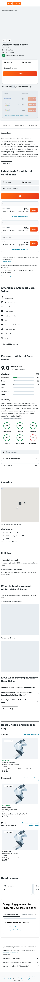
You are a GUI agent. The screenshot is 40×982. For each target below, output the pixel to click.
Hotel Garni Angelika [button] (9, 762)
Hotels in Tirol (8, 979)
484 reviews (20, 55)
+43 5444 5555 (8, 52)
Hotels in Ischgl (11, 927)
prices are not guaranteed (10, 952)
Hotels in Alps (19, 979)
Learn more (7, 262)
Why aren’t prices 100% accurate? (21, 966)
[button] (3, 3)
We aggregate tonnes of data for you (21, 962)
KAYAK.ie (4, 977)
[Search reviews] (22, 451)
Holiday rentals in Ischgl (13, 930)
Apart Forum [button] (6, 851)
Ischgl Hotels (29, 979)
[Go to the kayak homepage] (14, 3)
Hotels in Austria (31, 977)
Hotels (11, 977)
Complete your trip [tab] (11, 914)
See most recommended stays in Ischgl (30, 824)
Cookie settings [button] (6, 276)
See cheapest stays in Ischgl (31, 779)
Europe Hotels (20, 977)
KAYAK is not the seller (21, 958)
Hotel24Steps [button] (6, 807)
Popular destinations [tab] (29, 914)
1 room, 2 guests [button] (10, 68)
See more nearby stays (31, 734)
